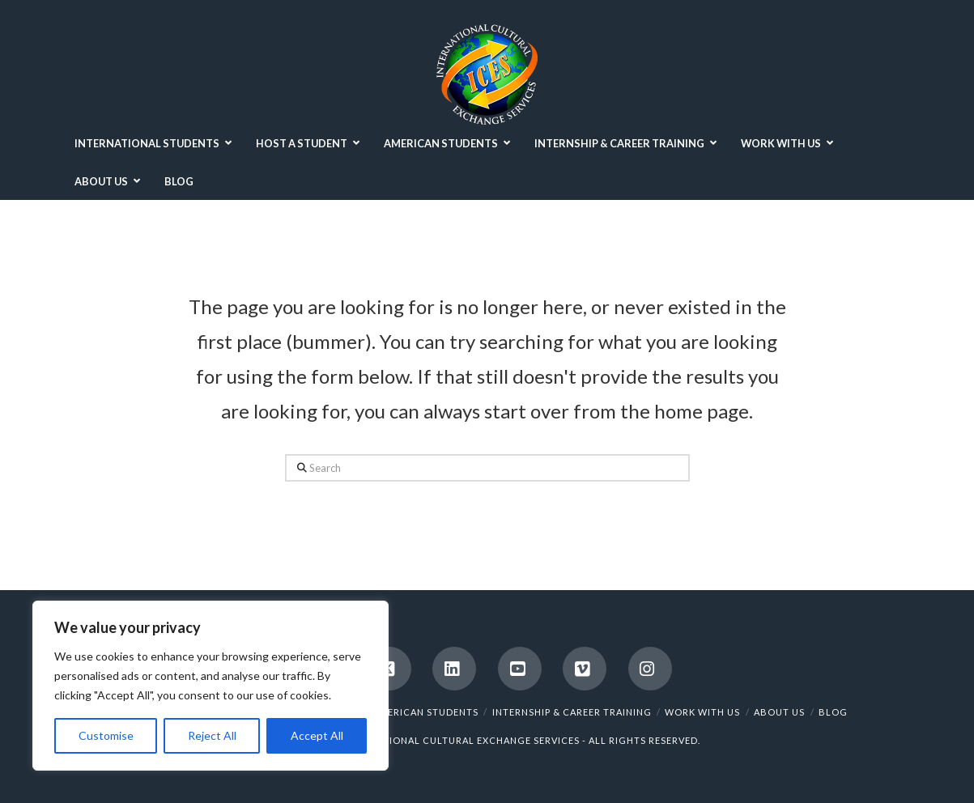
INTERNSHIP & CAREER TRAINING (572, 712)
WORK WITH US (702, 712)
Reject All (212, 735)
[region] (210, 686)
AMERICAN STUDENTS (425, 712)
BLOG (833, 712)
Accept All (317, 735)
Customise (106, 735)
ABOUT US (779, 712)
